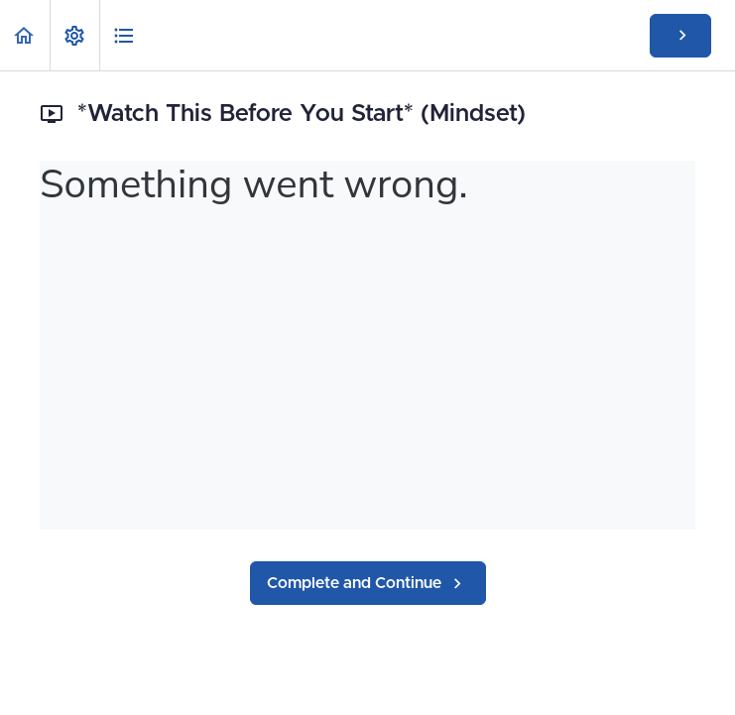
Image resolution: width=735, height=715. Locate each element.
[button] (25, 35)
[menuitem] (74, 35)
